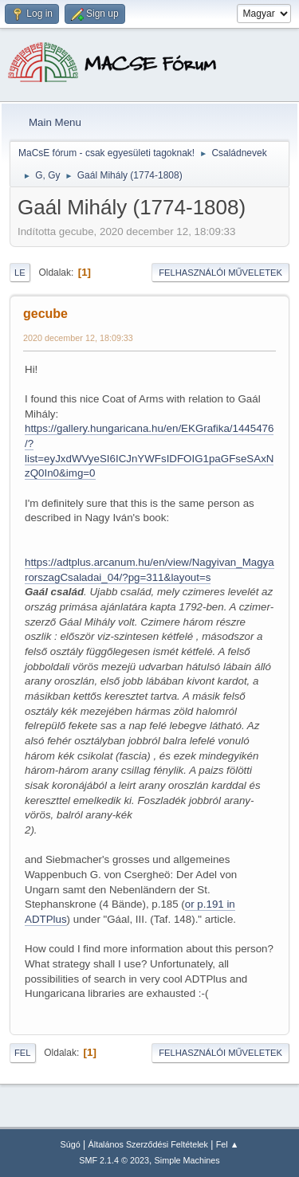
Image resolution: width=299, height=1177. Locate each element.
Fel (22, 1052)
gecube (45, 313)
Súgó (71, 1144)
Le (20, 272)
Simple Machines (187, 1160)
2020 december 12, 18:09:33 (78, 338)
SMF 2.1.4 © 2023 (114, 1160)
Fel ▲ (227, 1144)
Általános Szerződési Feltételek (148, 1144)
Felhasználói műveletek (220, 272)
